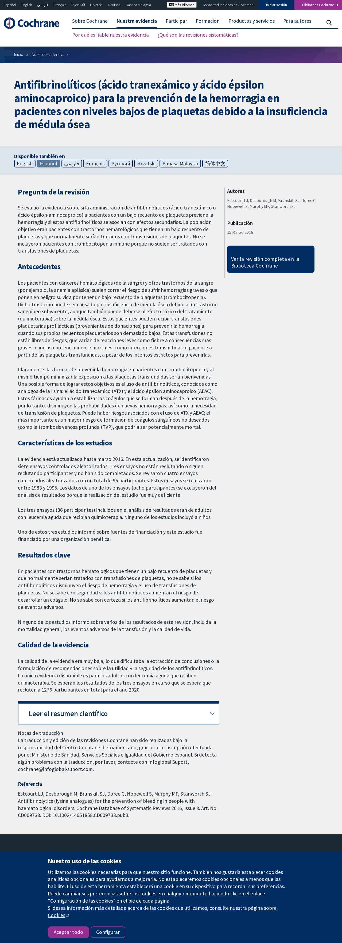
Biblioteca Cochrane (318, 4)
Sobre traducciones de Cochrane (228, 4)
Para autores (297, 21)
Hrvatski (96, 4)
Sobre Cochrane (90, 21)
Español (10, 4)
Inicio (18, 54)
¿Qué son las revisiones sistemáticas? (198, 35)
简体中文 (215, 163)
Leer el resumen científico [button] (68, 713)
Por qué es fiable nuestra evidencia (110, 35)
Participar (176, 21)
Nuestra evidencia (136, 21)
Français (59, 4)
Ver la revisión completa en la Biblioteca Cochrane (265, 262)
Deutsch (114, 4)
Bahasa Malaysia (138, 4)
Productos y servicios (251, 21)
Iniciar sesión (276, 4)
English (26, 4)
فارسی (42, 4)
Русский (78, 4)
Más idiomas (182, 4)
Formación (208, 21)
